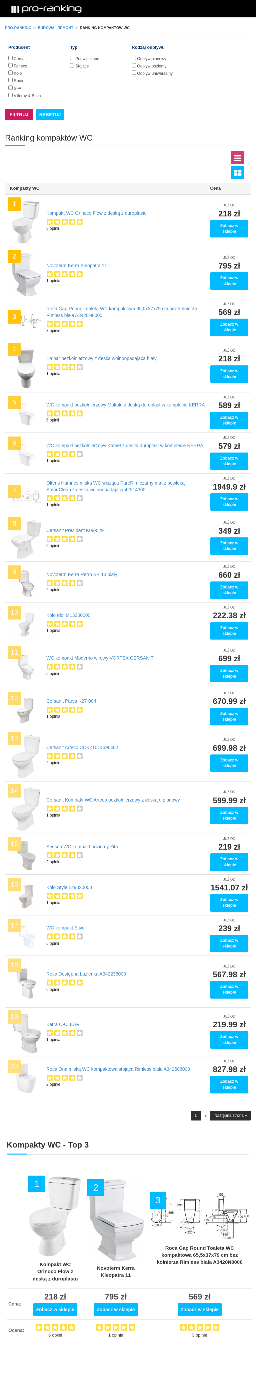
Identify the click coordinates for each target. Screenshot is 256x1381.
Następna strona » (230, 1115)
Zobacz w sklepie (229, 228)
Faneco (20, 66)
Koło (18, 73)
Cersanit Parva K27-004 (71, 701)
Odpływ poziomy (151, 66)
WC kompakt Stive (65, 927)
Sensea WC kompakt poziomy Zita (82, 846)
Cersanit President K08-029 (75, 530)
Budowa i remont (55, 28)
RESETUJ (50, 114)
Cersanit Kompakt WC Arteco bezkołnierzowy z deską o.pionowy (113, 800)
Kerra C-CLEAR (63, 1024)
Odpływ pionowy (151, 58)
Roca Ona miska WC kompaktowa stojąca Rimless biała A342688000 (118, 1069)
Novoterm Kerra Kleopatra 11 (76, 265)
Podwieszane (87, 58)
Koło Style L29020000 (69, 887)
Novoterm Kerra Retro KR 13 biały (81, 574)
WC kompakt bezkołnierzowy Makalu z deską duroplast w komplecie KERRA (125, 404)
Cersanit (21, 58)
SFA (17, 88)
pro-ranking (18, 28)
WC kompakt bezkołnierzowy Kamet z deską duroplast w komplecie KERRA (124, 445)
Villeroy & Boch (27, 96)
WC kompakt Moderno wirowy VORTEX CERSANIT (100, 658)
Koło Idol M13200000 (68, 615)
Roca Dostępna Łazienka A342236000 (86, 974)
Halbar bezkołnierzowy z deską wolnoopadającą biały (101, 358)
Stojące (82, 66)
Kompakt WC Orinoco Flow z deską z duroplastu (96, 213)
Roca (18, 80)
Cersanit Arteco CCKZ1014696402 (82, 747)
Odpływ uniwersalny (155, 73)
